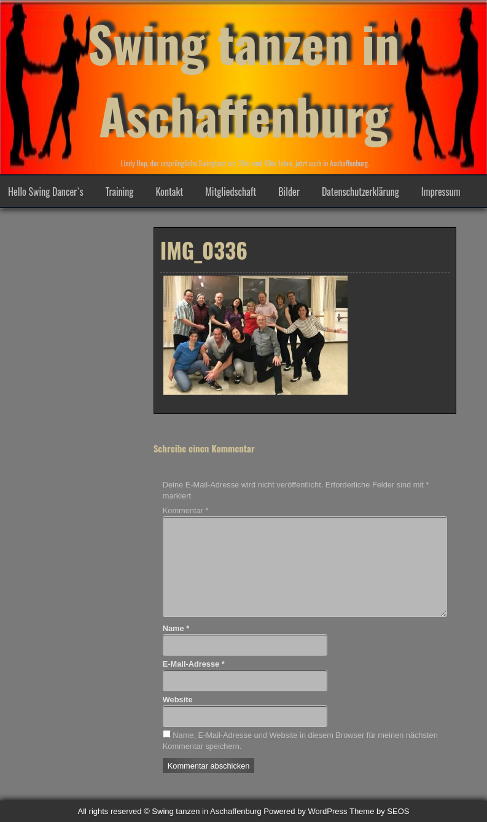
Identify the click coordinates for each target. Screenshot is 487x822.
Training (120, 191)
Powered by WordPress (305, 811)
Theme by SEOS (379, 811)
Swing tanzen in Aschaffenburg (243, 79)
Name (176, 628)
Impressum (441, 191)
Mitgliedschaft (230, 191)
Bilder (289, 191)
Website (178, 699)
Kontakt (169, 191)
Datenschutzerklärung (360, 191)
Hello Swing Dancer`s (46, 191)
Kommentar (186, 510)
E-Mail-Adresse (194, 664)
